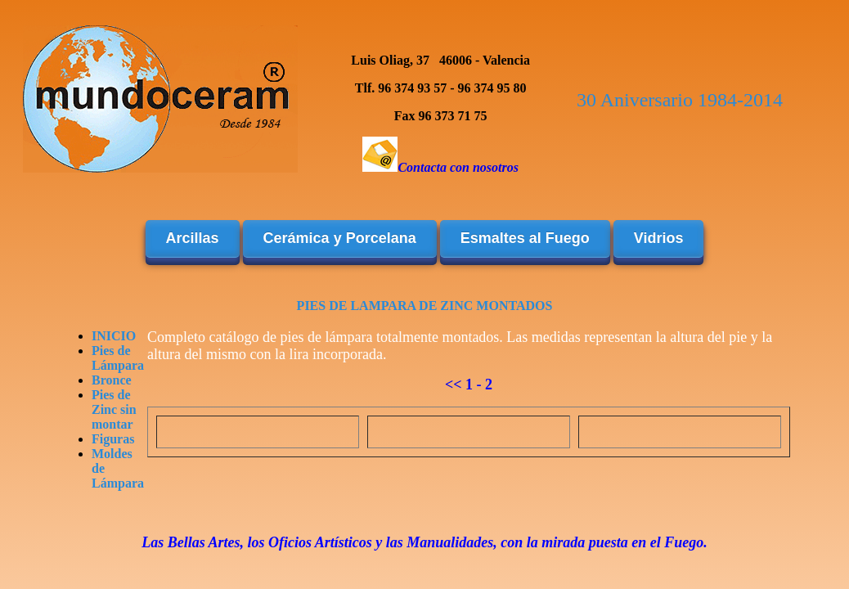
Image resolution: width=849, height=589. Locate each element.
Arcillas (192, 238)
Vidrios (659, 238)
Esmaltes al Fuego (525, 238)
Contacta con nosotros (458, 167)
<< (453, 384)
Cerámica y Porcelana (339, 238)
